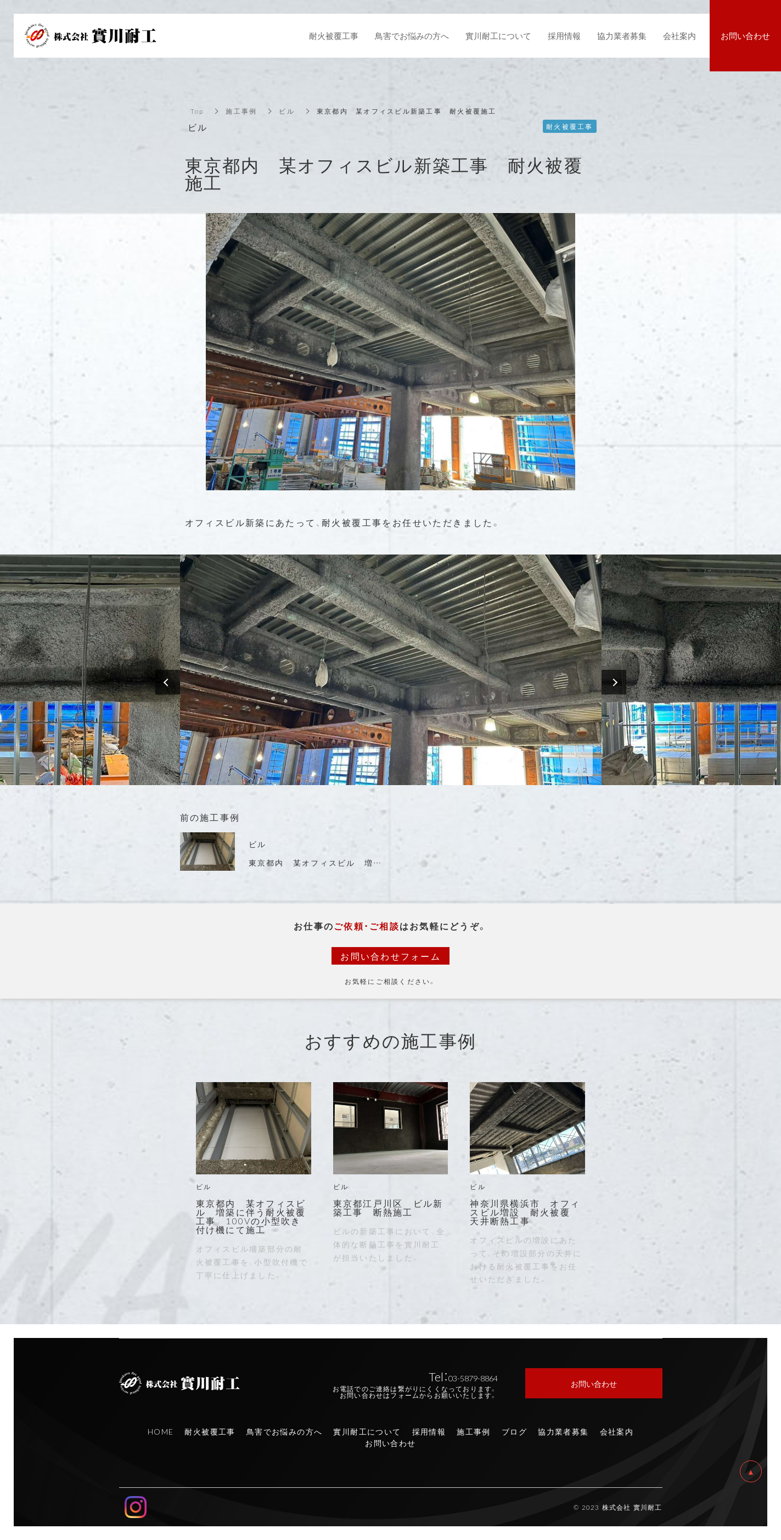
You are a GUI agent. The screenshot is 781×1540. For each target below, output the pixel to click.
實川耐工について (367, 1431)
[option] (391, 670)
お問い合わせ (390, 1442)
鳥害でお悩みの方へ (284, 1431)
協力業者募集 (563, 1431)
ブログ (514, 1431)
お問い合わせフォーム (390, 955)
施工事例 (241, 111)
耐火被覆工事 (209, 1431)
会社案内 (617, 1431)
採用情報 (429, 1431)
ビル (287, 111)
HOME (161, 1431)
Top (197, 111)
